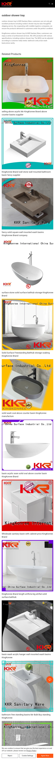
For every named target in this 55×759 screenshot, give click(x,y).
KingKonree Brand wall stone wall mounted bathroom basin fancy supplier (26, 173)
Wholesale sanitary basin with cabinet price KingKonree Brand (27, 535)
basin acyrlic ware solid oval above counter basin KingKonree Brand (24, 475)
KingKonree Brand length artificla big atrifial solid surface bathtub (24, 595)
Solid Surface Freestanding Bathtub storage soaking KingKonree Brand (26, 354)
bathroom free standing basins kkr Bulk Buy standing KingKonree (26, 716)
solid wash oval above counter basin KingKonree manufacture (24, 414)
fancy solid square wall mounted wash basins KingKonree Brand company (23, 234)
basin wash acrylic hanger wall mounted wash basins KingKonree (26, 656)
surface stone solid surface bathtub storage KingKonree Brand (27, 294)
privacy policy (31, 751)
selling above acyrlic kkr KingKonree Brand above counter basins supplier (24, 113)
